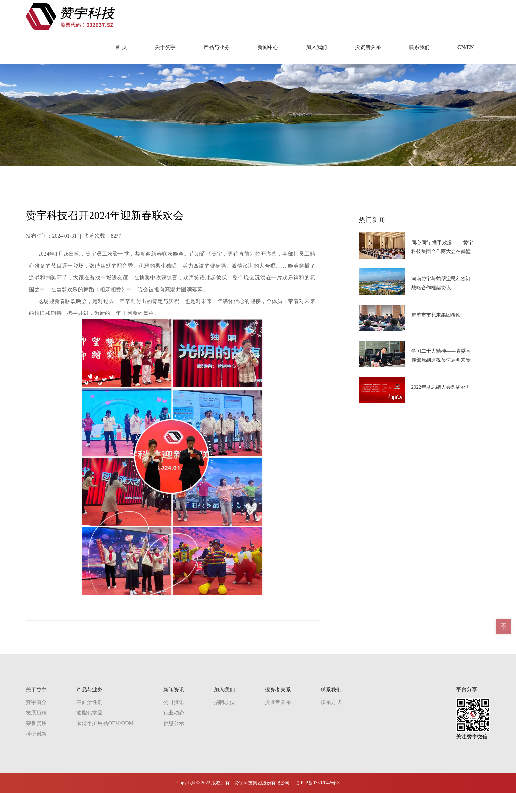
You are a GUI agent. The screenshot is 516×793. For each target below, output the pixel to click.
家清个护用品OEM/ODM (104, 723)
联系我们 (419, 47)
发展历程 (36, 712)
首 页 (121, 47)
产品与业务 (216, 47)
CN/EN (465, 47)
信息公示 (173, 723)
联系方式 (331, 702)
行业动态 (173, 712)
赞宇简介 (36, 702)
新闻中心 (267, 47)
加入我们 (316, 47)
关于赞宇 (165, 47)
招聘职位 (224, 702)
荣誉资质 (36, 723)
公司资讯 (173, 702)
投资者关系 (368, 47)
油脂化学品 (89, 712)
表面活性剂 (89, 702)
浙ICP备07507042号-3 (317, 783)
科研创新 (36, 733)
